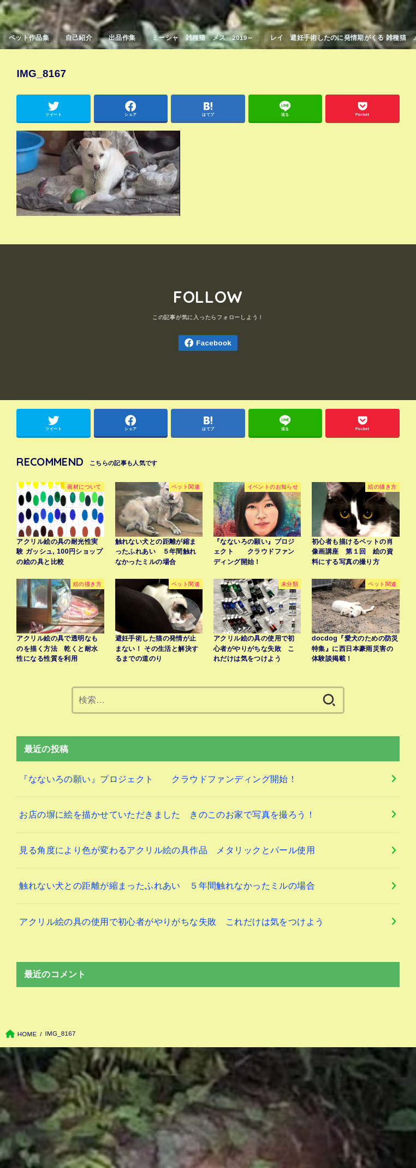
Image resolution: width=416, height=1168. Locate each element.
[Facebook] (208, 343)
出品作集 (122, 37)
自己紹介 (79, 37)
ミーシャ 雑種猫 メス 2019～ (203, 37)
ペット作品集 (29, 37)
